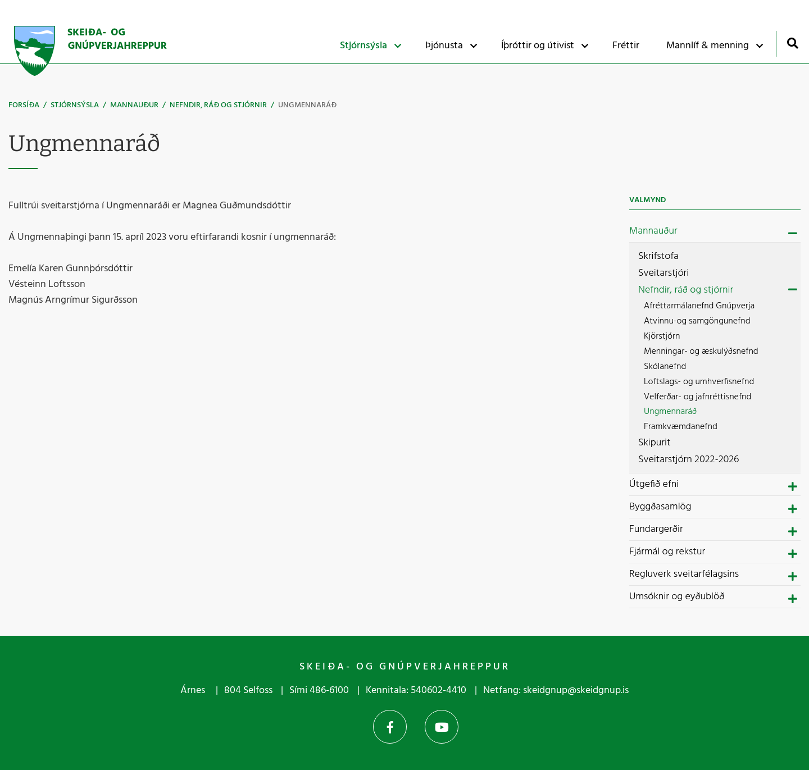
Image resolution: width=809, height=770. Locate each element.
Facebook (390, 727)
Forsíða (23, 105)
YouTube (441, 727)
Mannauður (134, 105)
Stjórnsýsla (75, 105)
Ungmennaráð (307, 105)
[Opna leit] (792, 43)
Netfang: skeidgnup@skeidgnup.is (556, 690)
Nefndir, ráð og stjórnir (218, 105)
